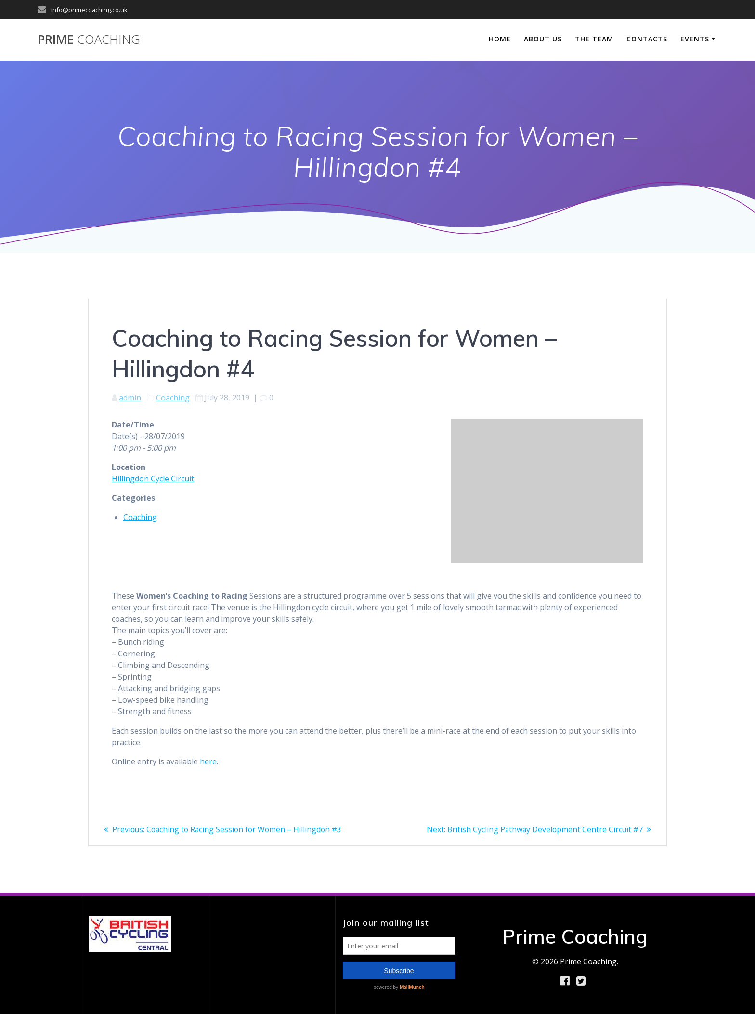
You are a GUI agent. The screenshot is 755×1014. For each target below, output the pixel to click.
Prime (89, 39)
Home (500, 38)
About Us (543, 38)
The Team (594, 38)
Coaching (173, 397)
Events (694, 38)
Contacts (646, 38)
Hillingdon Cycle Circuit (153, 478)
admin (130, 397)
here (208, 761)
